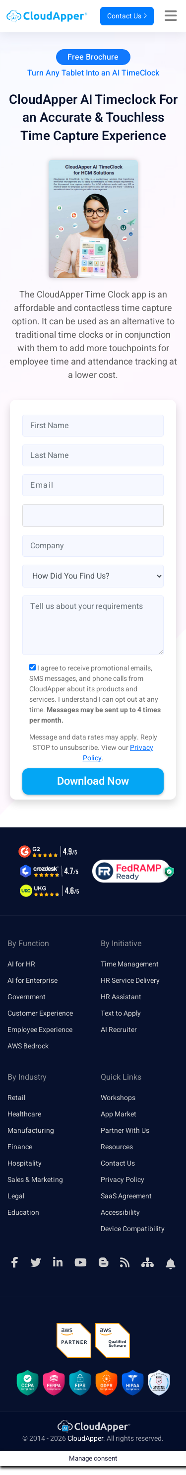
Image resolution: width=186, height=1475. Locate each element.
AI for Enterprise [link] (32, 980)
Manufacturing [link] (30, 1130)
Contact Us (127, 16)
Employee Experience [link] (39, 1030)
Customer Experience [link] (40, 1013)
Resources (117, 1147)
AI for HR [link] (21, 964)
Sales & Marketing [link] (35, 1180)
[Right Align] (173, 16)
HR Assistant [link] (121, 997)
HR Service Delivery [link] (130, 980)
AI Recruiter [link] (119, 1030)
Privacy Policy (122, 1180)
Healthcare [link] (24, 1114)
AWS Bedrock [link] (28, 1046)
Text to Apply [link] (121, 1013)
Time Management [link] (130, 964)
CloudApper (85, 1438)
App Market (118, 1114)
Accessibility (120, 1212)
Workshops (118, 1098)
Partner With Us (125, 1130)
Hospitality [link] (24, 1163)
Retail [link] (16, 1098)
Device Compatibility (133, 1229)
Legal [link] (15, 1196)
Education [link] (23, 1212)
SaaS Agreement (126, 1196)
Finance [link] (19, 1147)
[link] (93, 1426)
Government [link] (26, 997)
